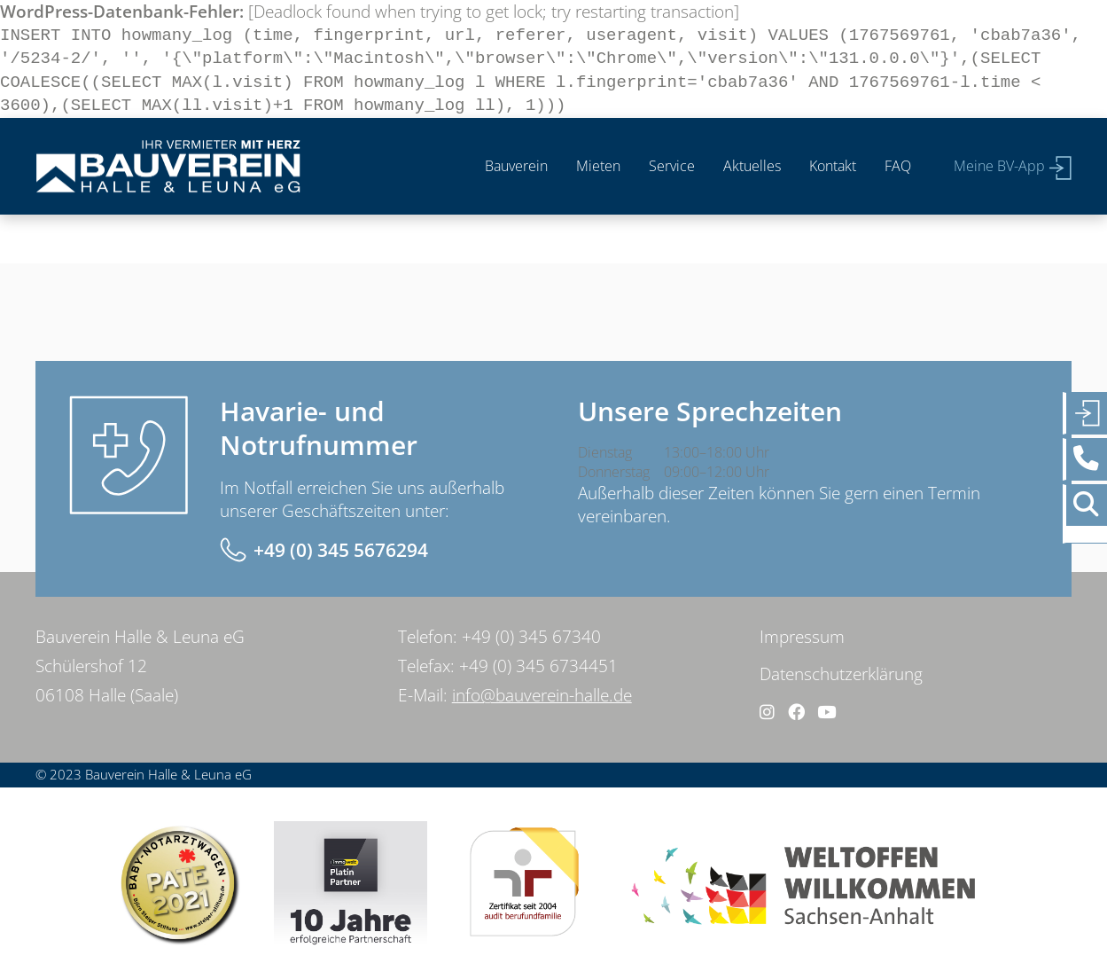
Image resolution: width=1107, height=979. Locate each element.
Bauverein (516, 166)
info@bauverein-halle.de (542, 695)
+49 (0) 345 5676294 (340, 549)
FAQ (898, 166)
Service (672, 166)
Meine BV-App (999, 166)
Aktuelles (752, 166)
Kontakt (832, 166)
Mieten (598, 166)
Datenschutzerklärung (841, 673)
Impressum (802, 636)
